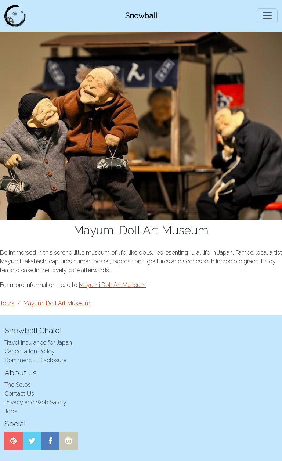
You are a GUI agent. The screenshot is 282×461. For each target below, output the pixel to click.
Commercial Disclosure (35, 360)
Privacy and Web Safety (35, 402)
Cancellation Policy (29, 351)
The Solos (17, 384)
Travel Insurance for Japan (38, 342)
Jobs (10, 411)
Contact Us (19, 393)
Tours (7, 303)
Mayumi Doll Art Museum (112, 284)
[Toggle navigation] (267, 15)
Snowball (141, 15)
